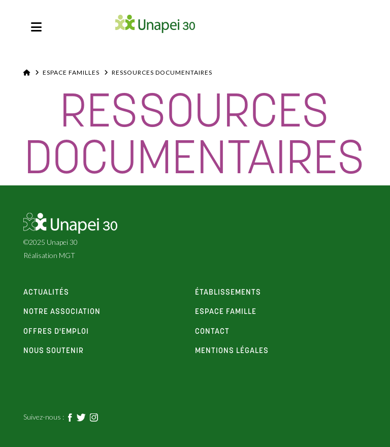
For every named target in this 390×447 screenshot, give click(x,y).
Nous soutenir (53, 351)
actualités (46, 293)
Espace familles (71, 72)
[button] (36, 27)
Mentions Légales (232, 351)
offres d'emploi (56, 332)
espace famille (225, 312)
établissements (228, 293)
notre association (62, 312)
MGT (67, 255)
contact (212, 332)
